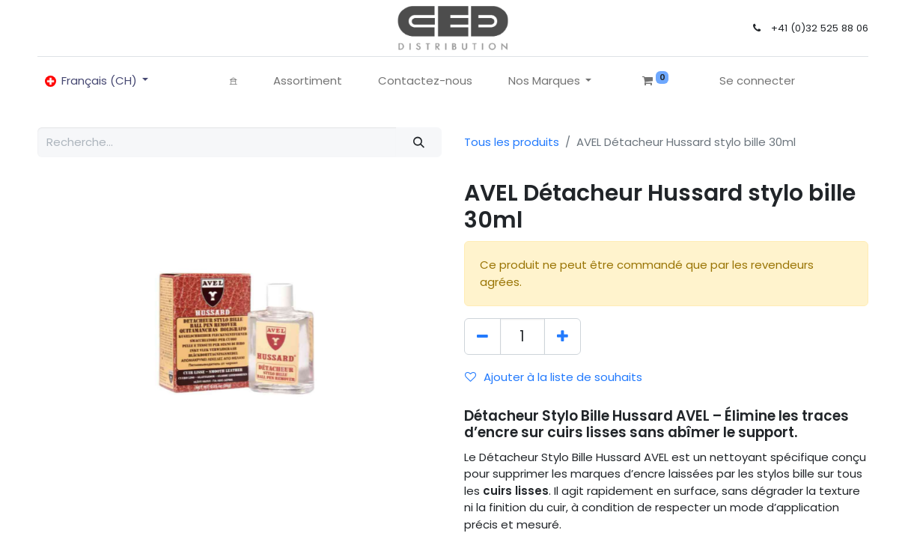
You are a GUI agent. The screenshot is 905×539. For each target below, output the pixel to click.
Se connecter (757, 80)
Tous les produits (511, 142)
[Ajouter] (562, 336)
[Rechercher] (418, 142)
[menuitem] (233, 81)
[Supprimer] (482, 336)
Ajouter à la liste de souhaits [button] (553, 377)
